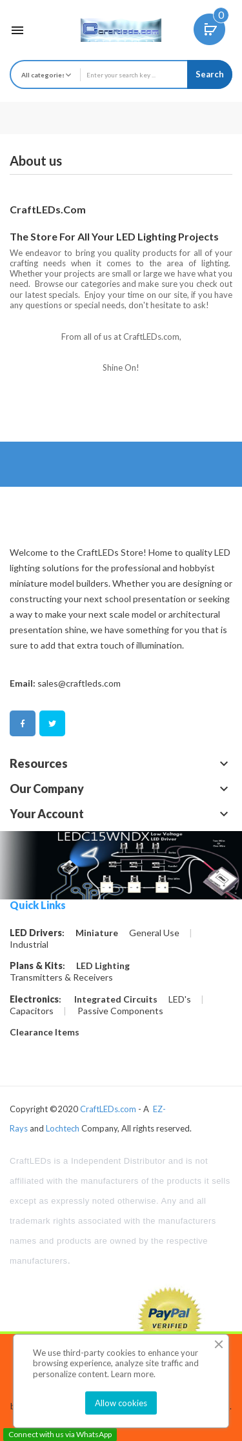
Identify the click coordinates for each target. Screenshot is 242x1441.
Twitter (52, 724)
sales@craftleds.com (79, 683)
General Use (154, 933)
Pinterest (82, 724)
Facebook (22, 724)
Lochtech (62, 1128)
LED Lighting (103, 966)
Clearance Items (44, 1032)
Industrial (29, 944)
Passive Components (120, 1011)
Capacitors (32, 1011)
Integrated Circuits (115, 999)
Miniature (97, 933)
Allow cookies (121, 1403)
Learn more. (133, 1374)
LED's (179, 999)
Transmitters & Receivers (61, 977)
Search (210, 74)
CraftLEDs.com (108, 1109)
